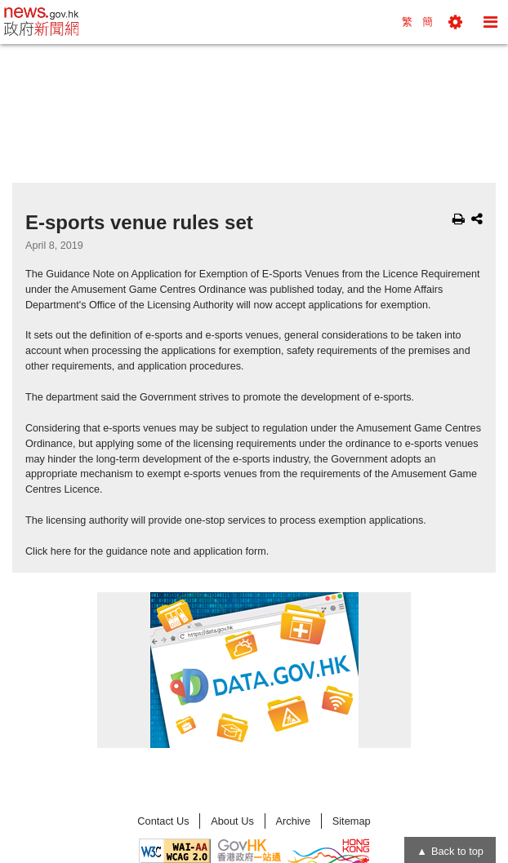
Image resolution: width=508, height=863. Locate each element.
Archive (292, 821)
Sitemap (351, 821)
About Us (232, 821)
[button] (455, 22)
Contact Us (163, 821)
